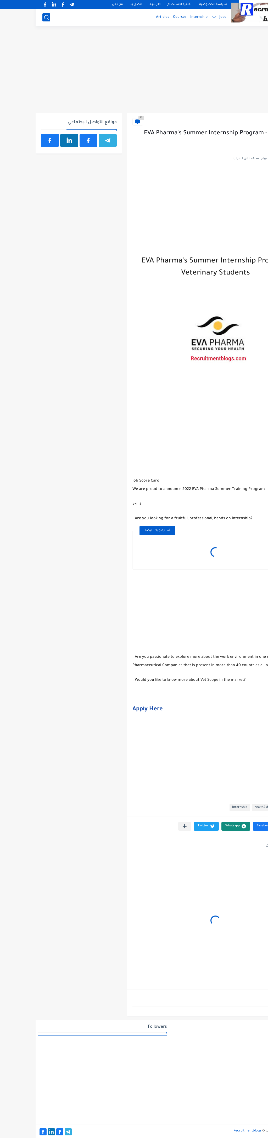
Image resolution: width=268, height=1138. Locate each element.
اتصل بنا (100, 4)
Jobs (187, 17)
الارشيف (119, 4)
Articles (126, 17)
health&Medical (248, 121)
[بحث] (11, 17)
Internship (163, 17)
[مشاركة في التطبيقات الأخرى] (149, 826)
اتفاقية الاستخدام (144, 4)
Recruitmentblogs (212, 1131)
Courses (144, 17)
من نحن (81, 4)
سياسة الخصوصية (177, 4)
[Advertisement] (134, 72)
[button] (231, 826)
